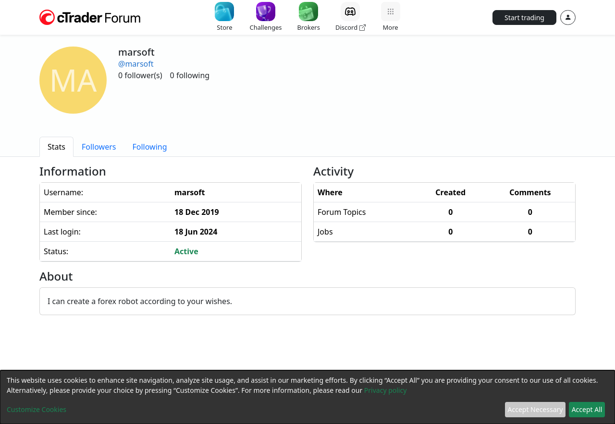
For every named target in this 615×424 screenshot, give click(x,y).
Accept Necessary (535, 409)
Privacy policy (385, 390)
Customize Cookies (36, 409)
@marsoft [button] (136, 64)
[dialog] (307, 397)
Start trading (524, 17)
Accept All (587, 409)
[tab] (56, 147)
